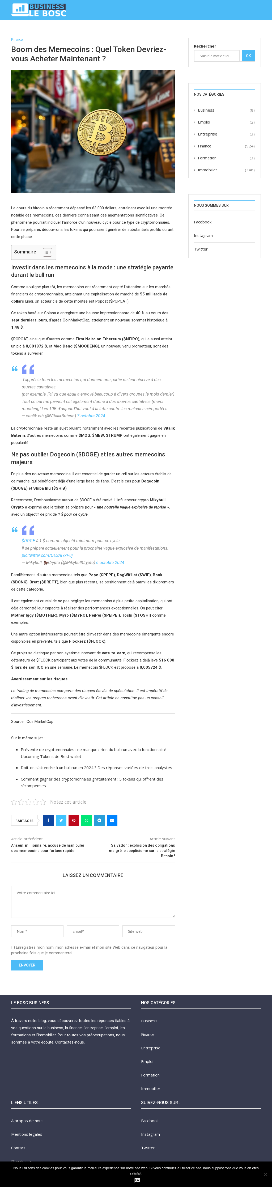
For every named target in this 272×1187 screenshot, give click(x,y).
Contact (251, 29)
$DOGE (28, 541)
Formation (153, 29)
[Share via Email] (112, 820)
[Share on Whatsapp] (86, 820)
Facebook (202, 221)
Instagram (203, 235)
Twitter (201, 249)
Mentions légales (26, 1134)
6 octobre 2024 (110, 562)
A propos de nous (217, 29)
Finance (81, 29)
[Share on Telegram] (99, 820)
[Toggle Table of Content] (45, 252)
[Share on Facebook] (48, 820)
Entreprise (106, 29)
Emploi (129, 29)
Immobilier (181, 29)
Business (58, 29)
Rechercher (205, 46)
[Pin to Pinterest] (74, 820)
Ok (248, 56)
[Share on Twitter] (61, 820)
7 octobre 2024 (91, 416)
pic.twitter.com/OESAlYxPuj (47, 555)
